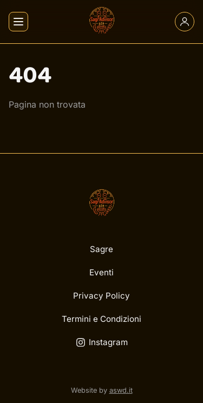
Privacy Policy (101, 295)
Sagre (101, 249)
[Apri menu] (18, 21)
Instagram (102, 342)
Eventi (101, 272)
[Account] (184, 21)
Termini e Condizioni (101, 319)
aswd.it (121, 390)
